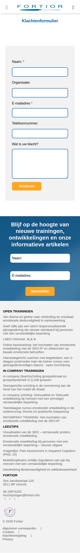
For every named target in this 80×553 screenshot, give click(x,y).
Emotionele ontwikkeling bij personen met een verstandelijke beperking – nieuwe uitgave (35, 443)
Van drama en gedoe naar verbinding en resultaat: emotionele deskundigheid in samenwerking (38, 318)
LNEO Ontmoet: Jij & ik (19, 339)
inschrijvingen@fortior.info (21, 495)
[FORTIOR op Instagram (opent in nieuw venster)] (10, 499)
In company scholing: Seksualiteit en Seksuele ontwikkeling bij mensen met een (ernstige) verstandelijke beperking (36, 398)
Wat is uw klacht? (25, 144)
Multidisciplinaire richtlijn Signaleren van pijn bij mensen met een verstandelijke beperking (36, 462)
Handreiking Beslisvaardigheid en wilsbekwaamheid (39, 469)
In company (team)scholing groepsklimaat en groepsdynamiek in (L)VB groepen (35, 378)
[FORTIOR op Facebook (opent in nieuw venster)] (5, 499)
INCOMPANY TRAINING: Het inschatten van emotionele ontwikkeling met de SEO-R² (35, 419)
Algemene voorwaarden (19, 528)
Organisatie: (21, 82)
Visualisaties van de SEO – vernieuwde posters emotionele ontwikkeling (36, 433)
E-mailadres (21, 103)
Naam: (17, 61)
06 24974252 (12, 491)
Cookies (8, 532)
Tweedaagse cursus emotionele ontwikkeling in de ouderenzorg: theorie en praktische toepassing (38, 409)
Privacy (8, 539)
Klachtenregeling (14, 535)
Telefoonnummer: (25, 123)
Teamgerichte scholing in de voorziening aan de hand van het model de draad (37, 387)
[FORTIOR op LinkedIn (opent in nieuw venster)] (15, 499)
